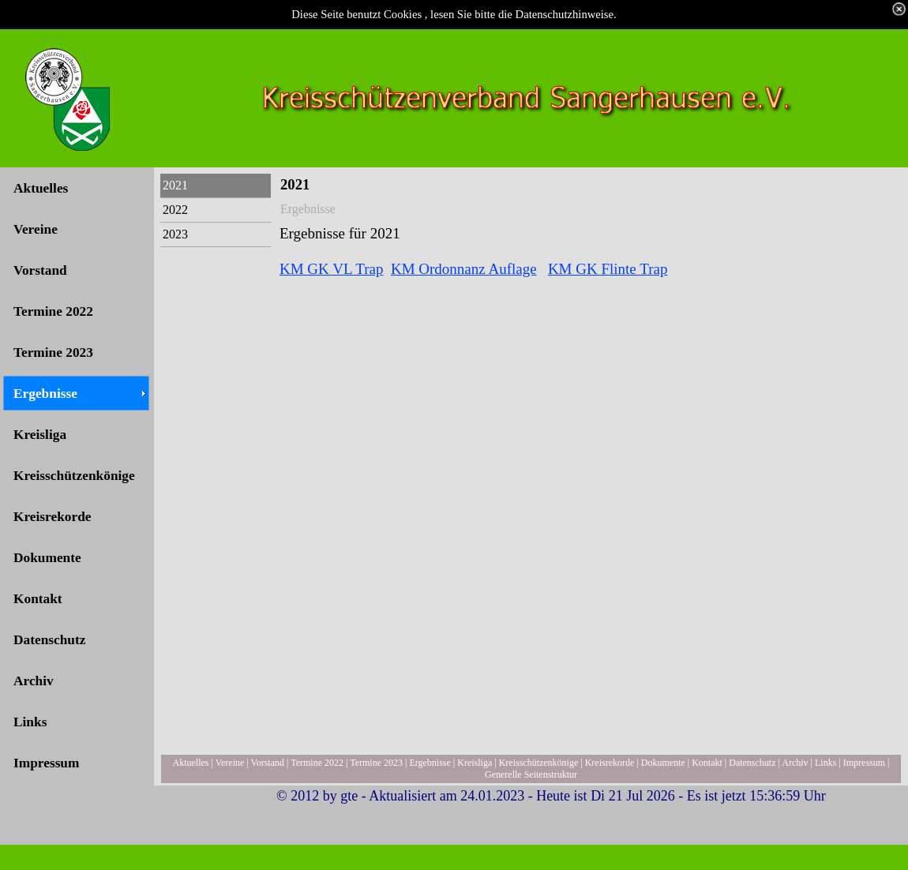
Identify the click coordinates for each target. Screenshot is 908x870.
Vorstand (267, 762)
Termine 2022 (317, 762)
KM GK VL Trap (331, 269)
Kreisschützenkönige (539, 762)
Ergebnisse (429, 762)
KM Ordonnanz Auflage (464, 269)
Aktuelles (191, 762)
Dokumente (663, 762)
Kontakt (707, 762)
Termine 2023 (376, 762)
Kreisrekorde (610, 762)
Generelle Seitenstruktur (531, 774)
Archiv (795, 762)
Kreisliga (474, 762)
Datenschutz (752, 762)
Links (825, 762)
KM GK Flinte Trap (608, 269)
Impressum (864, 762)
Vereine (230, 762)
